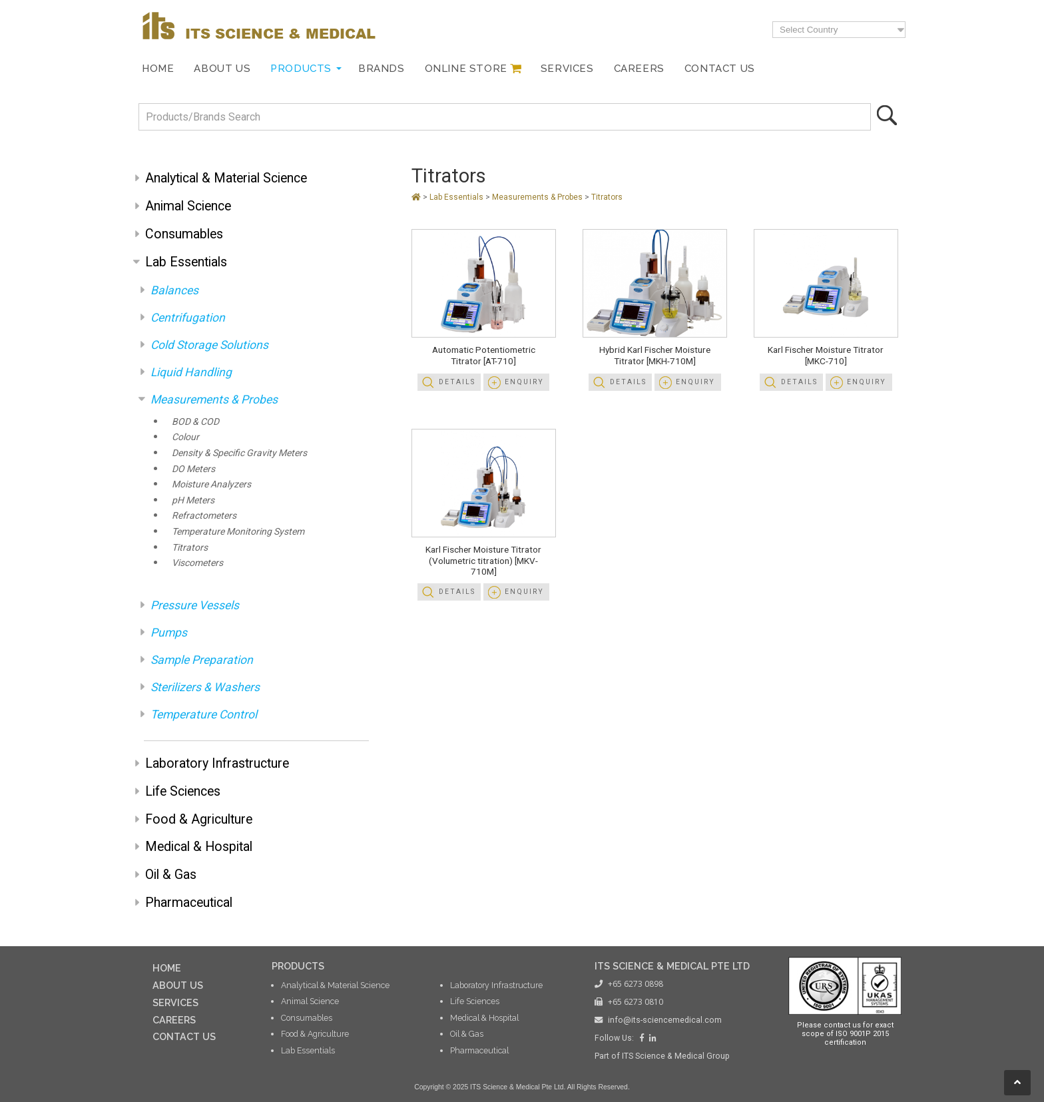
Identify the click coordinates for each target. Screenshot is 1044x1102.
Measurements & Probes (214, 399)
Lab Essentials (186, 262)
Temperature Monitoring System (238, 531)
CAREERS (174, 1019)
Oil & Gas (170, 874)
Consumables (184, 234)
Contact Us (719, 69)
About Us (222, 69)
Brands (381, 69)
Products (301, 69)
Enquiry (524, 382)
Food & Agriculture (198, 819)
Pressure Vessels (194, 605)
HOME (166, 967)
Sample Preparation (201, 660)
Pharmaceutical (188, 902)
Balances (174, 290)
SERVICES (175, 1002)
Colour (185, 436)
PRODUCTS (298, 965)
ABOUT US (177, 985)
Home (158, 69)
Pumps (168, 632)
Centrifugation (187, 317)
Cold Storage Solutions (209, 345)
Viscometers (197, 562)
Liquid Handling (191, 372)
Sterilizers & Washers (205, 687)
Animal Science (188, 206)
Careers (639, 69)
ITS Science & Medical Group (676, 1056)
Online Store (466, 69)
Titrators (190, 547)
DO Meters (193, 468)
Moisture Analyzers (211, 484)
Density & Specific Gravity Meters (239, 452)
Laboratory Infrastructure (217, 763)
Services (567, 69)
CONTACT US (184, 1036)
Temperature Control (203, 714)
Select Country (809, 30)
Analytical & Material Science (226, 178)
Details (457, 382)
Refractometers (204, 515)
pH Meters (193, 500)
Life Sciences (182, 791)
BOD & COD (195, 421)
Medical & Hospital (198, 846)
